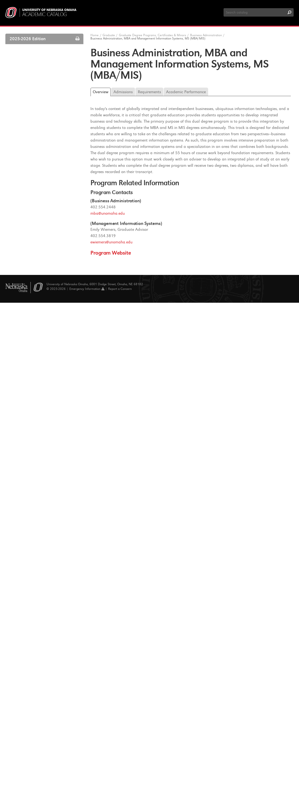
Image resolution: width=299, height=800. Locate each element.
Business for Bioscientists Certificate (47, 393)
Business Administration (35, 226)
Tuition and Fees (25, 160)
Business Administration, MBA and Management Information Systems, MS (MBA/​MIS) (50, 273)
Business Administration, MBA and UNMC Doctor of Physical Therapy (46, 302)
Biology (22, 196)
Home (94, 35)
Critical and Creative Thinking (39, 514)
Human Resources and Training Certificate (43, 445)
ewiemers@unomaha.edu (111, 242)
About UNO (19, 48)
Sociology (24, 696)
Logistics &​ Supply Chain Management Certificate (49, 458)
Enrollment (21, 114)
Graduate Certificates (33, 742)
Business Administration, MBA (43, 234)
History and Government (35, 612)
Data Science (27, 530)
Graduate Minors (29, 750)
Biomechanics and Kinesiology (39, 211)
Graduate (17, 67)
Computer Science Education (38, 484)
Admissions (21, 106)
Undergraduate (21, 58)
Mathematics (27, 642)
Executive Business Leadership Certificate (42, 432)
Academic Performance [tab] (186, 91)
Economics (25, 537)
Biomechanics (27, 204)
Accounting (25, 180)
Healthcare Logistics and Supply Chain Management (46, 594)
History (22, 604)
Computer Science (30, 476)
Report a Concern (120, 786)
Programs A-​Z (23, 83)
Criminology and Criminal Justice (42, 507)
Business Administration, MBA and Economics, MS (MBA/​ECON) (46, 258)
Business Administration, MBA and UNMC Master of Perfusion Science (47, 346)
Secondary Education (32, 681)
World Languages (30, 727)
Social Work (26, 688)
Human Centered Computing (39, 619)
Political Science (29, 658)
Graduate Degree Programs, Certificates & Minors (152, 35)
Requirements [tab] (149, 91)
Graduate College (26, 98)
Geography (25, 568)
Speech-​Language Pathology (38, 712)
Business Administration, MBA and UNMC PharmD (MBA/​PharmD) (46, 289)
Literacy (22, 627)
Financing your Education (32, 152)
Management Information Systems (43, 635)
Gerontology (26, 576)
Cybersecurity (27, 522)
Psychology (25, 665)
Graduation (21, 144)
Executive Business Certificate (42, 414)
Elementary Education (33, 553)
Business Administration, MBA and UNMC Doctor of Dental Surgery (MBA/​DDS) (46, 317)
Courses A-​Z (22, 75)
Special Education (30, 704)
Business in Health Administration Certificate (45, 404)
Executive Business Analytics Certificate (50, 422)
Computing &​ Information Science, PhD (46, 491)
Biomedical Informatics (34, 219)
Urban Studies (27, 719)
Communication (29, 468)
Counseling (25, 499)
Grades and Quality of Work (34, 129)
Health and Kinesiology (34, 583)
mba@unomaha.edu (107, 213)
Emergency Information (86, 786)
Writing (22, 734)
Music (21, 650)
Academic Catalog (44, 14)
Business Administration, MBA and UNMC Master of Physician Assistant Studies (48, 362)
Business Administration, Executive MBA (46, 244)
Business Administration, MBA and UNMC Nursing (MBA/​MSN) (46, 333)
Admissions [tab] (123, 91)
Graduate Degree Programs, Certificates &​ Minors (45, 170)
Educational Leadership (34, 545)
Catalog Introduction (28, 91)
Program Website (110, 252)
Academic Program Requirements (38, 122)
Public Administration (33, 673)
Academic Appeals (27, 137)
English (22, 560)
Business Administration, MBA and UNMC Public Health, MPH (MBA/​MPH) (46, 380)
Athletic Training (29, 188)
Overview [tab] (100, 91)
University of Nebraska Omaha (49, 10)
